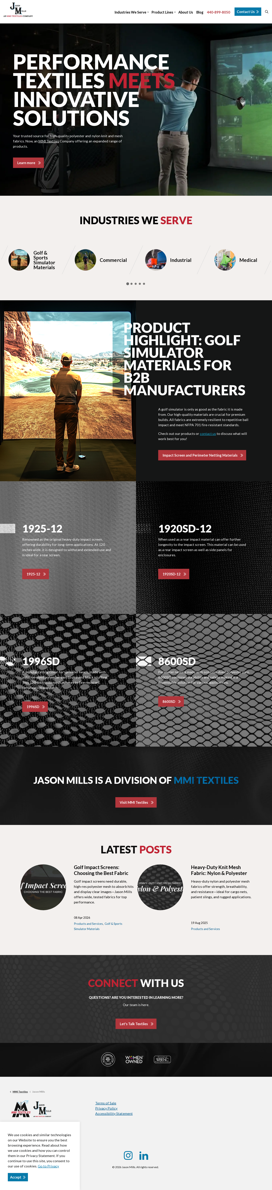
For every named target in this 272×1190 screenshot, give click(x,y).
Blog (199, 12)
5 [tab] (144, 284)
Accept (18, 1177)
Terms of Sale (105, 1103)
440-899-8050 (218, 12)
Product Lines (162, 12)
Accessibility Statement (114, 1113)
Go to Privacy (48, 1166)
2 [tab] (131, 284)
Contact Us (248, 12)
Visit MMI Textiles (134, 802)
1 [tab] (127, 283)
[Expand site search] (267, 11)
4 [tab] (140, 284)
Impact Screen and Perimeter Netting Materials (200, 455)
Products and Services (88, 923)
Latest (136, 849)
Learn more (26, 163)
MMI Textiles (48, 141)
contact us (208, 433)
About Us (185, 12)
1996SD (33, 707)
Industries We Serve (130, 12)
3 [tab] (136, 284)
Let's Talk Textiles (134, 1024)
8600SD (169, 701)
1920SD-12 (172, 574)
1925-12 (33, 574)
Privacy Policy (106, 1108)
